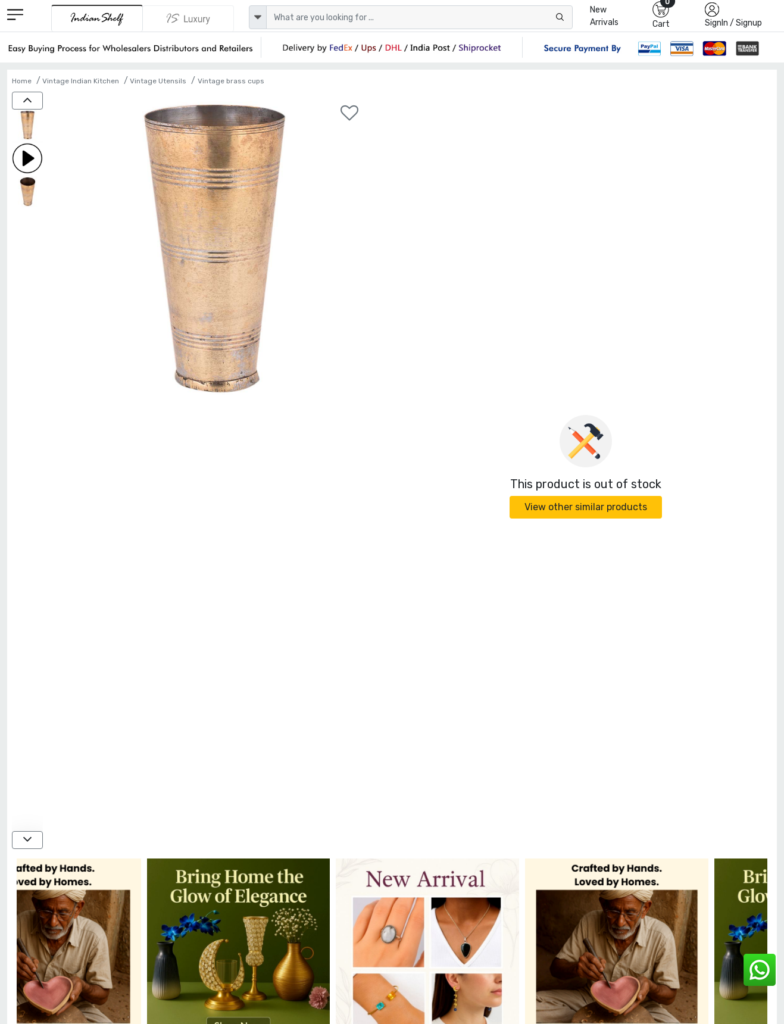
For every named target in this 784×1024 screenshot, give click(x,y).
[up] (27, 101)
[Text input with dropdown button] (419, 17)
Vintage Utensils (158, 81)
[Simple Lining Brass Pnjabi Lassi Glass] (27, 126)
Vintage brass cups (231, 81)
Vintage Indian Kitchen (80, 81)
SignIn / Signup (733, 23)
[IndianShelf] (97, 18)
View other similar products (585, 507)
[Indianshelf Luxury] (188, 18)
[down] (27, 840)
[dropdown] (258, 17)
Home (22, 81)
